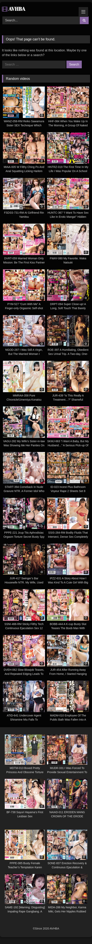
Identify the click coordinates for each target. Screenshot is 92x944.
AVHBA (13, 8)
